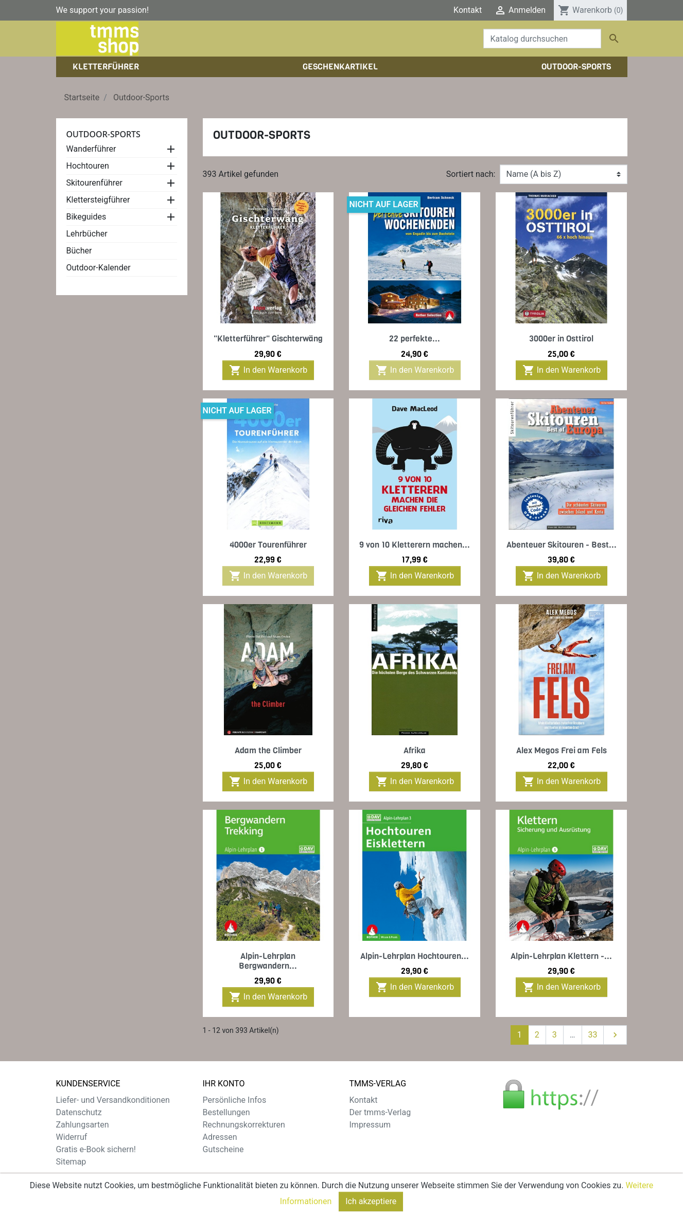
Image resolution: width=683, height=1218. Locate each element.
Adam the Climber (268, 750)
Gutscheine (223, 1149)
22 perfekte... (414, 338)
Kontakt (467, 10)
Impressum (370, 1125)
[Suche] (542, 38)
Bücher (79, 251)
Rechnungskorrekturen (244, 1125)
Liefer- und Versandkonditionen (113, 1100)
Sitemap (71, 1162)
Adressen (220, 1137)
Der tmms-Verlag (380, 1112)
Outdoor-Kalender (98, 267)
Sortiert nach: (471, 174)
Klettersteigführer (98, 200)
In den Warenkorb (268, 370)
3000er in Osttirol (561, 338)
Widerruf (71, 1137)
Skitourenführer (94, 183)
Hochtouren (87, 166)
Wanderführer (91, 149)
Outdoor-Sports (103, 134)
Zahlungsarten (82, 1125)
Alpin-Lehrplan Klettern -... (561, 956)
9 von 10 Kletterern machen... (414, 544)
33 (593, 1035)
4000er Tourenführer (268, 544)
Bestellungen (226, 1112)
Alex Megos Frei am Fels (561, 750)
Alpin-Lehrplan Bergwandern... (268, 961)
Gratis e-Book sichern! (96, 1149)
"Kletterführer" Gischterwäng (268, 338)
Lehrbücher (87, 234)
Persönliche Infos (235, 1100)
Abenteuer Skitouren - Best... (561, 544)
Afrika (415, 750)
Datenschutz (79, 1112)
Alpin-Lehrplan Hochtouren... (414, 956)
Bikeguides (86, 217)
